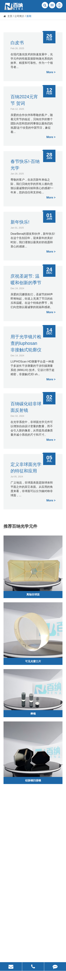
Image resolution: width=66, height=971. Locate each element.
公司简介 (19, 16)
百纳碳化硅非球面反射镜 (26, 407)
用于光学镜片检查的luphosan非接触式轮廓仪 (26, 343)
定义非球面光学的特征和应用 (26, 467)
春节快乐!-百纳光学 (25, 164)
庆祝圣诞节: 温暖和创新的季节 (26, 279)
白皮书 (17, 42)
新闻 (28, 16)
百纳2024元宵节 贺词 (24, 100)
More (49, 72)
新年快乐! (20, 222)
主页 (9, 16)
